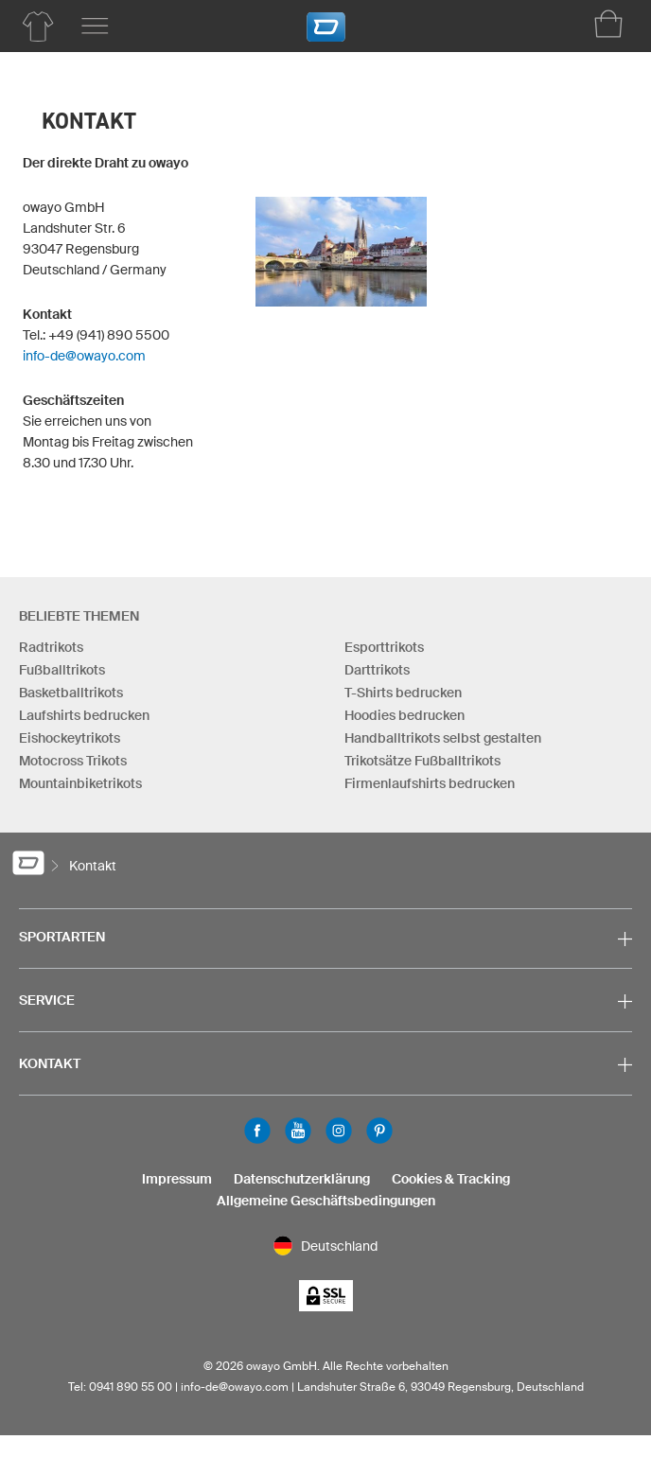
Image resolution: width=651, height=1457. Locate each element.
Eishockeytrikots (69, 738)
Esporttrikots (384, 647)
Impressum (177, 1178)
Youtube (298, 1131)
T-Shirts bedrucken (403, 692)
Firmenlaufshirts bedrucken (429, 783)
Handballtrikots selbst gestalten (442, 738)
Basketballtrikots (71, 692)
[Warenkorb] (608, 23)
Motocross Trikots (73, 760)
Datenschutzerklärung (302, 1178)
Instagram (339, 1131)
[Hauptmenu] (95, 26)
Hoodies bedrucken (404, 715)
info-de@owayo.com (84, 355)
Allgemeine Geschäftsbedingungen (326, 1200)
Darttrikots (377, 669)
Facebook (257, 1131)
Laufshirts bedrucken (84, 715)
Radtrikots (51, 647)
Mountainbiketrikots (80, 783)
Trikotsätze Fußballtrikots (422, 760)
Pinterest (379, 1131)
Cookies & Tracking (451, 1178)
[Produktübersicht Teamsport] (38, 26)
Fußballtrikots (62, 669)
